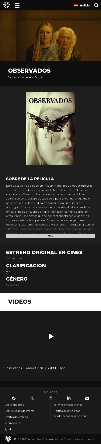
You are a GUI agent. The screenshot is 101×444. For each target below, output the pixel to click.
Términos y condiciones (68, 404)
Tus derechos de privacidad (70, 415)
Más (50, 236)
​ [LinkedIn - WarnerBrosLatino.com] (69, 398)
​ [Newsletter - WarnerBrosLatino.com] (87, 398)
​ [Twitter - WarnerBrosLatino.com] (32, 398)
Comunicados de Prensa (19, 410)
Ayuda (8, 429)
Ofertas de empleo (16, 416)
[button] (51, 336)
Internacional (13, 422)
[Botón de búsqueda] (96, 5)
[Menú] (17, 5)
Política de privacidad (67, 410)
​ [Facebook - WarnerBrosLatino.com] (14, 398)
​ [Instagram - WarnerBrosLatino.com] (50, 398)
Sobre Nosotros (14, 404)
